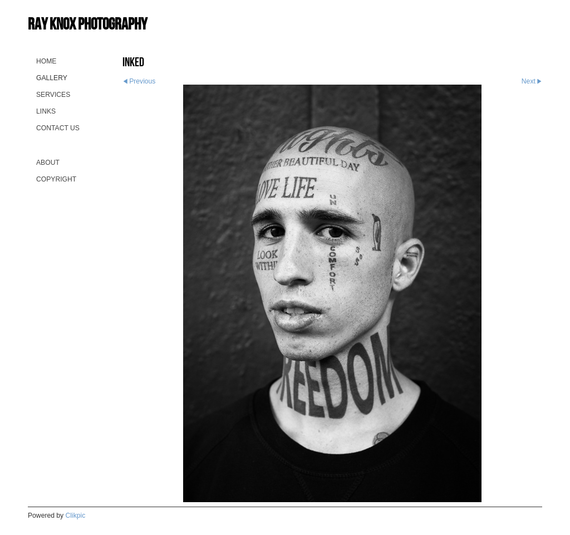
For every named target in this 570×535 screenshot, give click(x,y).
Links (46, 111)
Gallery (51, 78)
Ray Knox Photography (87, 23)
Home (46, 61)
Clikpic (76, 515)
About (48, 162)
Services (53, 95)
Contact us (58, 128)
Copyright (56, 179)
